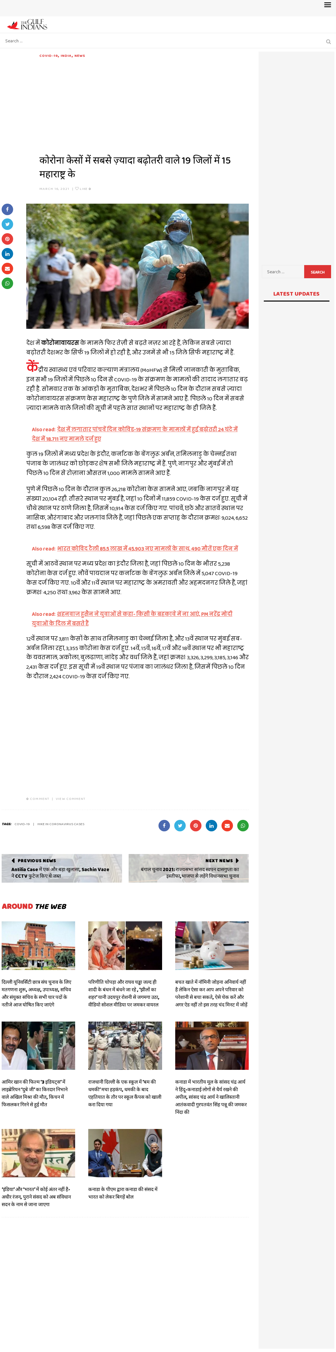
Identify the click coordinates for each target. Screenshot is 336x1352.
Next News (219, 860)
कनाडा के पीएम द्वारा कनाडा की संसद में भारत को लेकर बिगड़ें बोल (123, 1193)
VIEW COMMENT (70, 798)
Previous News (37, 860)
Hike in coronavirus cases (60, 823)
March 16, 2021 (54, 188)
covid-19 (22, 823)
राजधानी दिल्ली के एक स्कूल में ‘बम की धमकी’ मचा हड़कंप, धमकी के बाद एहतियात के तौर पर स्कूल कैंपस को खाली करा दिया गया (124, 1093)
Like (83, 188)
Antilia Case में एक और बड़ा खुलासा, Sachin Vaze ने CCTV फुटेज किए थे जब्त (60, 873)
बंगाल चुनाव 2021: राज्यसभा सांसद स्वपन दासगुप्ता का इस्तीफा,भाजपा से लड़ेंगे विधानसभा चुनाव (190, 873)
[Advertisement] (144, 104)
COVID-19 (48, 55)
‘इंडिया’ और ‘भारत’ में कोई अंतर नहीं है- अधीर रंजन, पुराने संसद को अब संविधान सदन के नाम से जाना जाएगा (36, 1197)
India (66, 55)
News (79, 55)
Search (318, 272)
